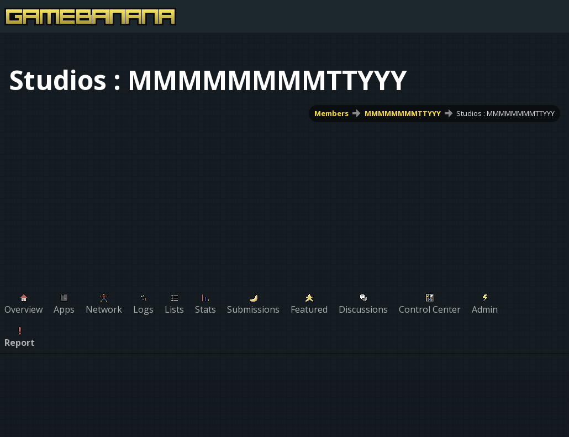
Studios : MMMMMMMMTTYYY (505, 113)
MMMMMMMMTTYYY (403, 113)
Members (331, 113)
